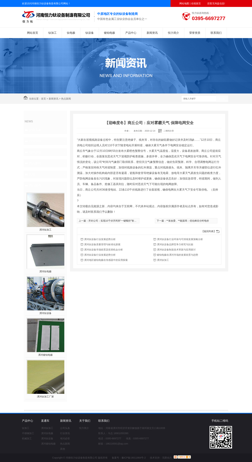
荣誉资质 (194, 32)
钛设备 (89, 32)
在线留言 (196, 3)
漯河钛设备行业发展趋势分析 (100, 239)
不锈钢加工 (28, 433)
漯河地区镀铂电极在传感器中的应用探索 (106, 260)
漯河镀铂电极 (45, 354)
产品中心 (130, 32)
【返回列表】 (208, 231)
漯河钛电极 (45, 271)
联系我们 (216, 32)
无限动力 (167, 457)
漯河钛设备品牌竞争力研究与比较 (175, 244)
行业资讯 (35, 141)
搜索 (222, 98)
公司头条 (35, 130)
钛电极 (71, 32)
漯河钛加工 (45, 229)
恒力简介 (173, 32)
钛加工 (52, 32)
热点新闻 (66, 98)
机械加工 (27, 438)
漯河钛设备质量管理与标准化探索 (102, 244)
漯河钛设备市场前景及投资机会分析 (103, 249)
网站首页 (32, 32)
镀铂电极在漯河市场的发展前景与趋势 (177, 254)
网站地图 (184, 3)
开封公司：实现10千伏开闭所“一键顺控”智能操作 (114, 220)
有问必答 (35, 152)
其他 (32, 174)
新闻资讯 (152, 32)
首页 (43, 98)
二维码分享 (168, 131)
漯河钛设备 (45, 313)
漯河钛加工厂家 (45, 396)
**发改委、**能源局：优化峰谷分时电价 (187, 220)
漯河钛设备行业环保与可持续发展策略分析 (180, 239)
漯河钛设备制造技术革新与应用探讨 (176, 249)
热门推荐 (35, 185)
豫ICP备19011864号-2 (133, 457)
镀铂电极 (109, 32)
